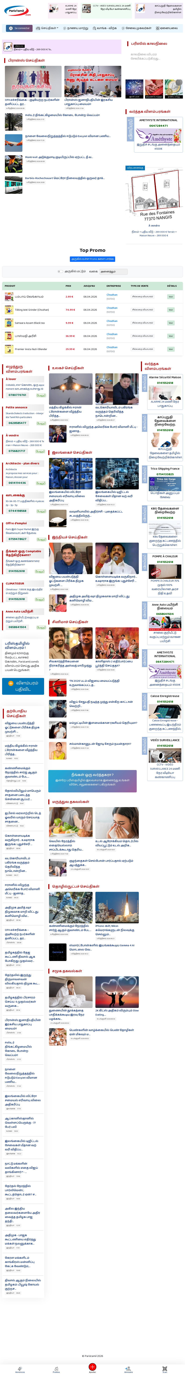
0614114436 (17, 482)
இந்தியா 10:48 (13, 1270)
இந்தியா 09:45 (13, 1293)
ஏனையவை (167, 28)
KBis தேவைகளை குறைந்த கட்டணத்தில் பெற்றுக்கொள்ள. (165, 541)
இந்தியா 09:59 (13, 848)
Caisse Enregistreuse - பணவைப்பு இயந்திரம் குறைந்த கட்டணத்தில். (165, 724)
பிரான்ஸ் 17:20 (13, 1086)
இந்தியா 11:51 (13, 1247)
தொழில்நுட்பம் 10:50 (16, 780)
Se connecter (19, 28)
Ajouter (92, 1370)
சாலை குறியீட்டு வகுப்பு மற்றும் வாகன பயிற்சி (165, 637)
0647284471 (158, 125)
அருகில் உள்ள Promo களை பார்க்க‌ (92, 276)
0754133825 (165, 474)
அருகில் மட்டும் (75, 289)
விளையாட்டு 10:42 (15, 825)
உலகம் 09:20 (12, 897)
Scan (165, 1370)
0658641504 (17, 627)
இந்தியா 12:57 (13, 1225)
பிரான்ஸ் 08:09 (13, 942)
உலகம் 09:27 (12, 875)
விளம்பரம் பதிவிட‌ (23, 686)
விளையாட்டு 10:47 (15, 803)
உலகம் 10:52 (12, 758)
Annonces (20, 1370)
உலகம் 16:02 (12, 1131)
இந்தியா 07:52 (13, 965)
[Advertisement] (89, 1325)
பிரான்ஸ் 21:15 (13, 1059)
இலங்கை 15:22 (13, 1153)
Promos (56, 1370)
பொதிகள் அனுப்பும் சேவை (165, 495)
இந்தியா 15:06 (13, 1176)
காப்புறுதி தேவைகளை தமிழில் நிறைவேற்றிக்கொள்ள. (166, 453)
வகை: (93, 289)
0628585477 (17, 423)
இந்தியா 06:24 (13, 987)
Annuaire (128, 1370)
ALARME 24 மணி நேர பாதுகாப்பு (165, 404)
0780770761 (17, 395)
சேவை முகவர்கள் (136, 28)
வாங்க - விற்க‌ (105, 28)
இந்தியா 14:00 (13, 1198)
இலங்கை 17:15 (13, 1108)
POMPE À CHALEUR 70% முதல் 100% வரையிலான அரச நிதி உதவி (165, 587)
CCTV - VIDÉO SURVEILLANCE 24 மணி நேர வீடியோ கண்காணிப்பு (165, 770)
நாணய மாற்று (75, 28)
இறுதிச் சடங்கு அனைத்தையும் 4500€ (158, 146)
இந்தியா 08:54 (13, 920)
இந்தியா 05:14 (13, 1010)
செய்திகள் (46, 28)
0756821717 (17, 451)
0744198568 (17, 510)
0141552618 (17, 571)
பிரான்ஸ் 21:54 (13, 1032)
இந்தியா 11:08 (13, 735)
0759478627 (17, 539)
